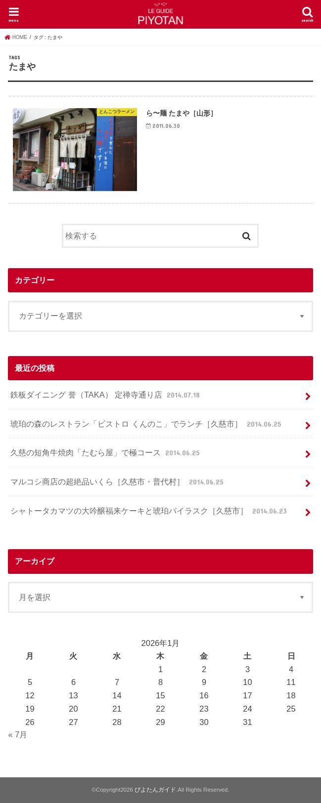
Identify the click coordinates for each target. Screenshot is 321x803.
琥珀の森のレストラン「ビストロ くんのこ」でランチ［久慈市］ (146, 423)
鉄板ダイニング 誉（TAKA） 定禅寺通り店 (106, 394)
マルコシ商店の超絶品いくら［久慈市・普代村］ (118, 481)
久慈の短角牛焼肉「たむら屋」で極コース (106, 452)
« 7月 (17, 734)
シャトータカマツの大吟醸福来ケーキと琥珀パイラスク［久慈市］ (149, 510)
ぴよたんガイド (155, 790)
